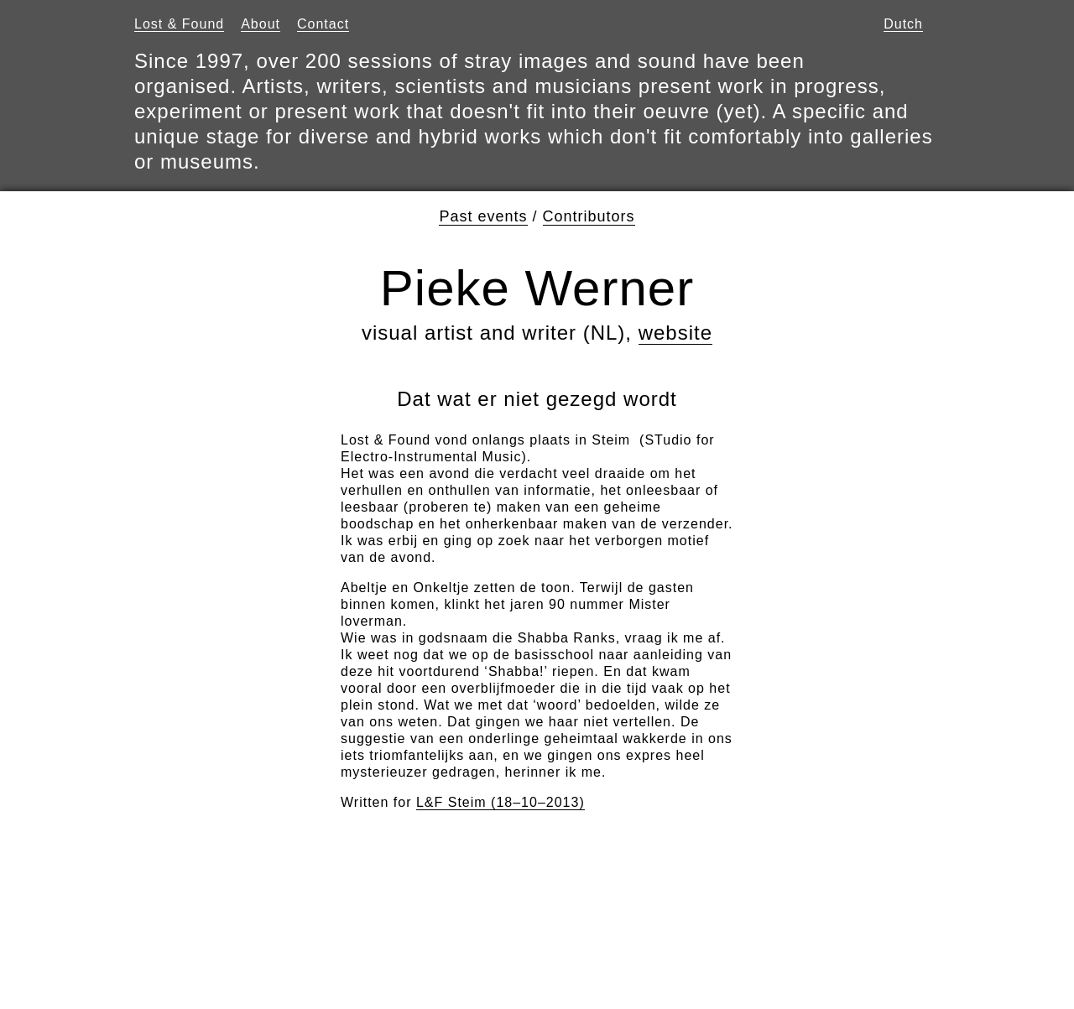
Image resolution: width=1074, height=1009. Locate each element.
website (675, 332)
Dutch (903, 24)
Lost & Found (179, 24)
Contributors (589, 216)
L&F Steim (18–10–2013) (500, 802)
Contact (323, 24)
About (260, 24)
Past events (483, 216)
